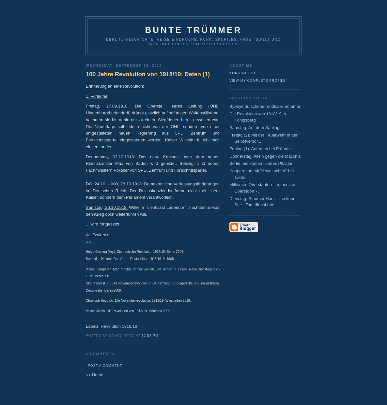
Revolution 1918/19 (119, 326)
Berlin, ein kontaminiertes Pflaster (261, 163)
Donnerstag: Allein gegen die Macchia (265, 156)
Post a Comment (105, 366)
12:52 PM (150, 336)
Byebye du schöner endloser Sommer (265, 106)
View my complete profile (257, 80)
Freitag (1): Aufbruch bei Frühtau (260, 148)
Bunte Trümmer (193, 30)
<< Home (94, 374)
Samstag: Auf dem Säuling (254, 127)
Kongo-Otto (242, 73)
